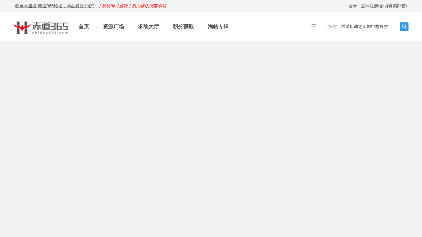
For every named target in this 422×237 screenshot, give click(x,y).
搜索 (332, 26)
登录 (352, 5)
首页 (83, 26)
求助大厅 (148, 26)
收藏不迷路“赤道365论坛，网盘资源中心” (54, 5)
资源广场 (113, 26)
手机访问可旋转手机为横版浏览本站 (132, 5)
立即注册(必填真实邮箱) (384, 5)
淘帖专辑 (218, 26)
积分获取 (183, 26)
